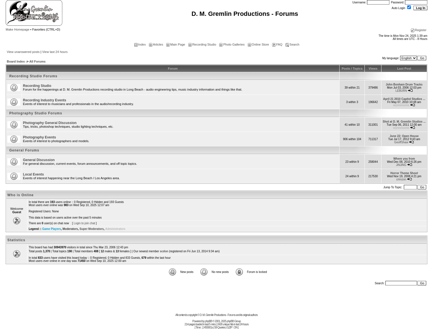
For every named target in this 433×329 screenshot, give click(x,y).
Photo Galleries (231, 44)
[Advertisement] (216, 300)
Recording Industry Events (44, 100)
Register (418, 30)
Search (292, 44)
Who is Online (20, 195)
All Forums (37, 61)
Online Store (258, 44)
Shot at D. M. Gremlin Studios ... (404, 121)
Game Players (51, 228)
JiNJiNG (401, 164)
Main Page (175, 44)
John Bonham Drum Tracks (404, 84)
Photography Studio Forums (35, 113)
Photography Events (39, 137)
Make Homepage (17, 29)
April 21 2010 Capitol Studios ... (404, 99)
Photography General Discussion (49, 123)
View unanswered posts (23, 52)
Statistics (16, 240)
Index (140, 44)
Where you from (404, 158)
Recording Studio (202, 44)
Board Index (16, 61)
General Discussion (39, 160)
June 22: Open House (404, 136)
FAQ (277, 44)
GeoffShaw (401, 142)
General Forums (24, 150)
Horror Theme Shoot (404, 173)
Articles (156, 44)
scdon (164, 251)
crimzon (401, 179)
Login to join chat (84, 223)
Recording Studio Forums (33, 76)
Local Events (33, 174)
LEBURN (401, 90)
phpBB (208, 321)
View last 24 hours (55, 52)
